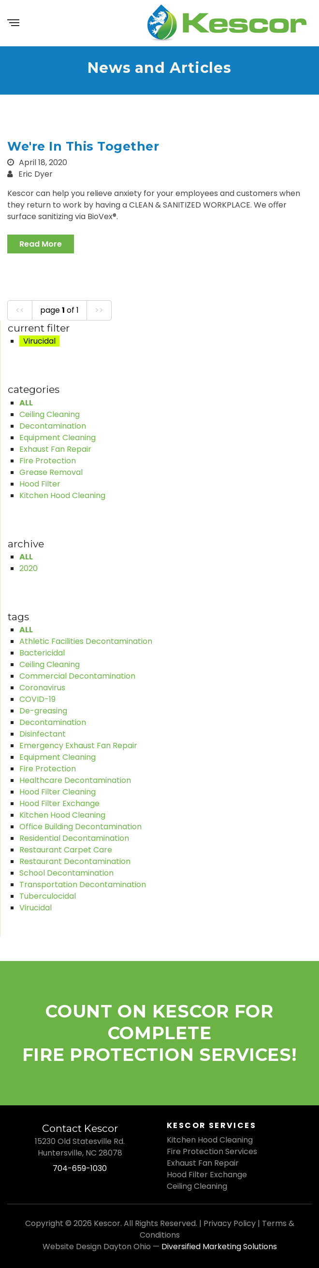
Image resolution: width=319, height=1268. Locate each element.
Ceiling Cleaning (49, 414)
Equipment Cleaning (57, 437)
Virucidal (35, 907)
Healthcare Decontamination (75, 780)
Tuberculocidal (47, 896)
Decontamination (52, 426)
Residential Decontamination (74, 838)
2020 (28, 568)
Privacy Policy (229, 1223)
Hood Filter (39, 483)
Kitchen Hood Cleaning (62, 495)
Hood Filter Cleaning (57, 791)
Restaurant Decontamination (74, 861)
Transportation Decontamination (82, 884)
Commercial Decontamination (77, 676)
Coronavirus (42, 687)
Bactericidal (42, 652)
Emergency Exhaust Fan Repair (78, 745)
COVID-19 (37, 699)
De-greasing (43, 710)
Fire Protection (47, 460)
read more (40, 244)
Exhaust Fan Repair (55, 449)
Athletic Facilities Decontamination (85, 641)
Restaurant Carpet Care (65, 849)
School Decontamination (66, 872)
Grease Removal (51, 472)
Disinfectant (42, 733)
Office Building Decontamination (80, 826)
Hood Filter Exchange (59, 803)
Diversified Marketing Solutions (219, 1246)
